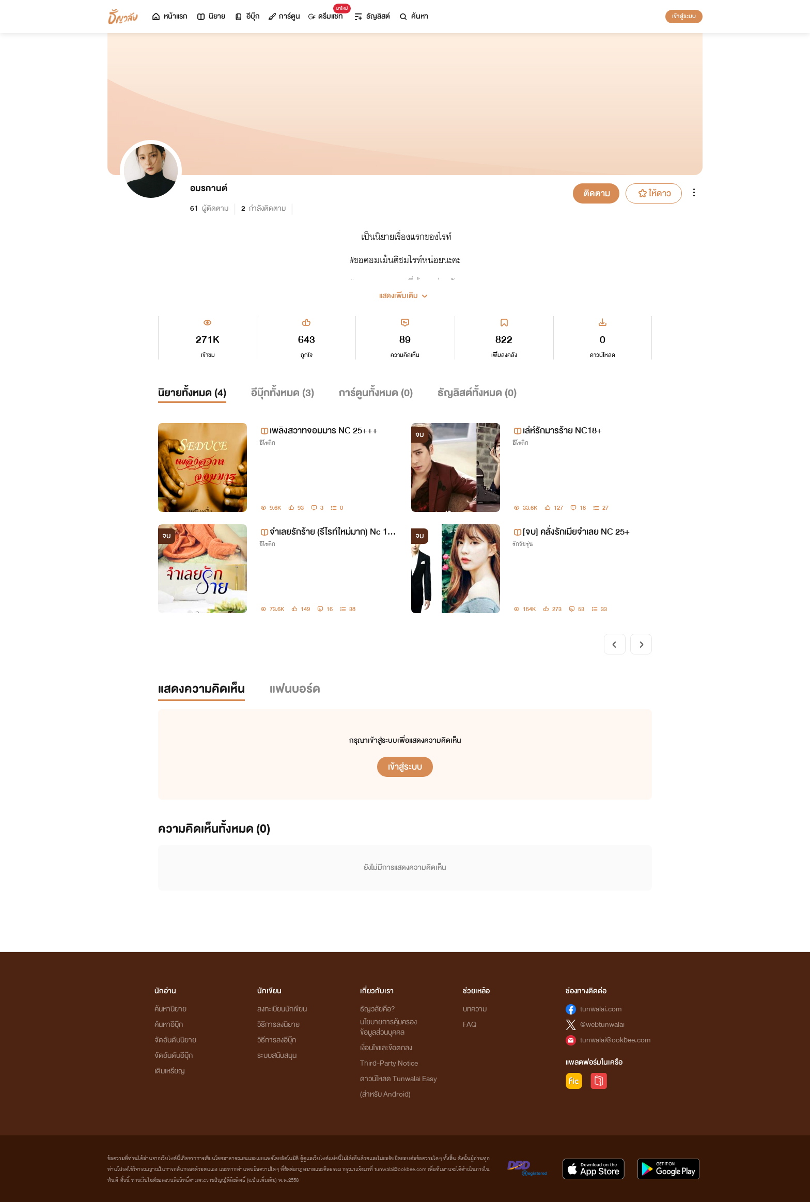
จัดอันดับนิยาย (175, 1040)
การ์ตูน (284, 16)
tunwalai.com (601, 1009)
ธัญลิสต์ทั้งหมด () (477, 393)
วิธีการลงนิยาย (278, 1024)
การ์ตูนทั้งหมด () (376, 393)
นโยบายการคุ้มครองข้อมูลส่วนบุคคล (388, 1027)
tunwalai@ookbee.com (615, 1040)
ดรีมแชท (327, 14)
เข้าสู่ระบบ (684, 16)
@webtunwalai (602, 1024)
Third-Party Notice (389, 1063)
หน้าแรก (169, 16)
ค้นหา (413, 16)
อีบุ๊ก (246, 16)
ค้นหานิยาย (170, 1009)
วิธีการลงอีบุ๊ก (276, 1040)
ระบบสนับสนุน (277, 1055)
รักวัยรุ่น (522, 544)
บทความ (475, 1009)
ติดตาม (597, 193)
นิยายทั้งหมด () (192, 393)
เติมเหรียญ (169, 1071)
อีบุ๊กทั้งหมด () (282, 393)
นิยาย (210, 16)
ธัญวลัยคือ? (377, 1009)
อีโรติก (267, 443)
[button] (405, 292)
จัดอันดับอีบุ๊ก (173, 1055)
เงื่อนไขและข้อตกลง (386, 1047)
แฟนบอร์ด (295, 689)
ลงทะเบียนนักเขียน (282, 1009)
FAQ (469, 1024)
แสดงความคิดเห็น (201, 689)
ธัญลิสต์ (371, 16)
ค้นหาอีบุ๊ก (168, 1024)
